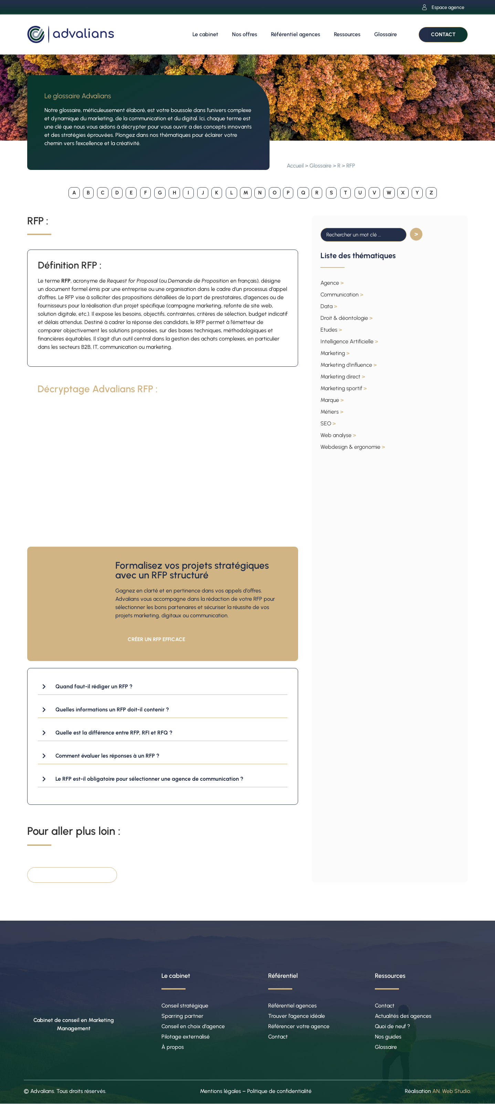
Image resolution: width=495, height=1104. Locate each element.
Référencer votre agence (298, 1026)
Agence (332, 283)
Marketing (334, 353)
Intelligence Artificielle (349, 341)
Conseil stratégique (184, 1005)
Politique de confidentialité (279, 1091)
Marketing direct (342, 376)
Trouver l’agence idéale (296, 1016)
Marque (332, 400)
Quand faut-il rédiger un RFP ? (94, 686)
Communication (341, 294)
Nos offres (244, 34)
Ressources (347, 34)
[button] (162, 687)
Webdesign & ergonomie (352, 447)
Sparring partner (182, 1016)
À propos (172, 1047)
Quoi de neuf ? (392, 1026)
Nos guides (388, 1036)
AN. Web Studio (451, 1091)
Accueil (295, 165)
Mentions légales (220, 1091)
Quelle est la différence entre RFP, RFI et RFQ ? (113, 732)
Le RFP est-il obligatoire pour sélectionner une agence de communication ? (149, 779)
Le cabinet (205, 34)
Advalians (42, 1091)
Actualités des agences (403, 1016)
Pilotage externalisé (185, 1036)
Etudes (331, 329)
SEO (328, 423)
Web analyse (338, 435)
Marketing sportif (343, 388)
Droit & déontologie (346, 318)
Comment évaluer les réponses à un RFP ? (107, 755)
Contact (278, 1036)
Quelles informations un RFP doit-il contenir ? (112, 709)
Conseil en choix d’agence (193, 1026)
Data (328, 306)
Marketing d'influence (348, 365)
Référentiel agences (295, 34)
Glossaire (385, 34)
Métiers (331, 411)
